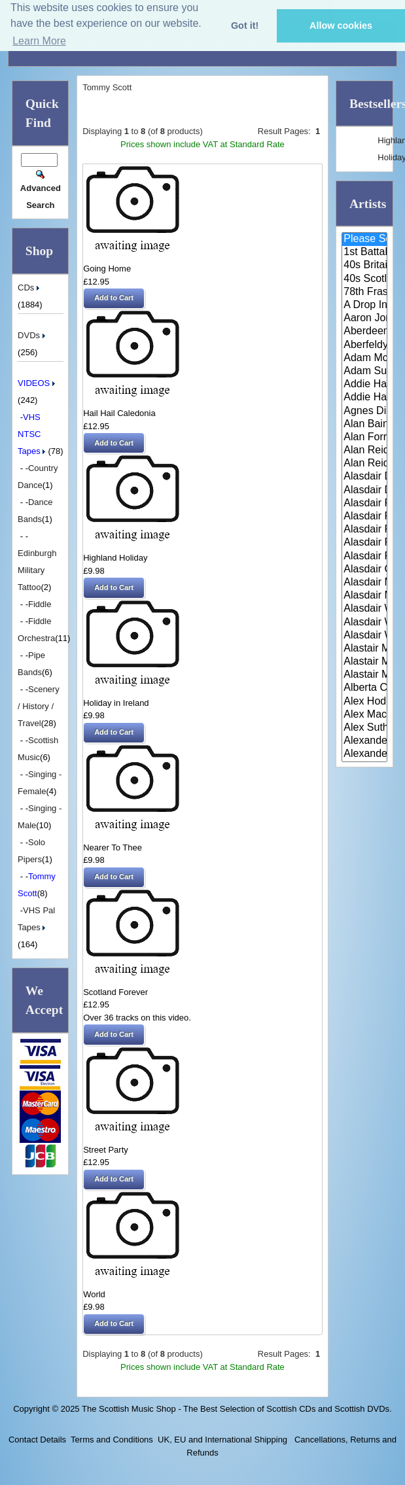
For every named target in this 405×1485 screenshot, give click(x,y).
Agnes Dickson (364, 411)
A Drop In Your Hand (364, 305)
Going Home (107, 268)
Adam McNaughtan (364, 358)
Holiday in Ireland (116, 703)
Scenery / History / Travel (39, 706)
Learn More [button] (39, 40)
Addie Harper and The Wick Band (364, 384)
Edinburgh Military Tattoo (37, 570)
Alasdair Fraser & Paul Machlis (364, 556)
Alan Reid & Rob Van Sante (364, 450)
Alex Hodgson (364, 701)
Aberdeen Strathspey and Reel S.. (364, 331)
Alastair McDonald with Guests (364, 675)
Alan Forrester (364, 437)
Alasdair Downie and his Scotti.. (364, 476)
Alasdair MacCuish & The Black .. (364, 582)
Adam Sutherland (364, 371)
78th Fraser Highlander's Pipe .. (364, 292)
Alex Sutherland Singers (364, 728)
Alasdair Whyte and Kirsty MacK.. (364, 635)
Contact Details (37, 1439)
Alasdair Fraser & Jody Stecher (364, 516)
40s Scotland (364, 279)
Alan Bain (364, 424)
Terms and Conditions (112, 1439)
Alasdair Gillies (364, 569)
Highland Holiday (115, 558)
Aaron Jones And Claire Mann (364, 318)
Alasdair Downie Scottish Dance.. (364, 490)
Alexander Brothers (364, 741)
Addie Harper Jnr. (364, 397)
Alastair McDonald (364, 648)
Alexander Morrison (364, 754)
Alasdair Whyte (364, 622)
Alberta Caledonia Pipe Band (364, 688)
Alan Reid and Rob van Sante (364, 463)
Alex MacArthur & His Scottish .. (364, 715)
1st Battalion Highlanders (364, 252)
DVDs (33, 335)
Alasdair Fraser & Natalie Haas (364, 543)
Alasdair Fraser (364, 503)
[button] (114, 298)
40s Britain (364, 265)
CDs (30, 287)
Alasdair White (364, 609)
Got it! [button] (244, 25)
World (94, 1294)
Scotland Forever (115, 992)
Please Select (364, 239)
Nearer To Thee (112, 847)
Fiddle (39, 604)
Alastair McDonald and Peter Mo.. (364, 662)
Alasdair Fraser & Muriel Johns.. (364, 529)
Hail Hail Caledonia (119, 413)
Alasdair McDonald (364, 596)
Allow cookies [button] (340, 25)
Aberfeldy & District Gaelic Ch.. (364, 345)
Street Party (105, 1150)
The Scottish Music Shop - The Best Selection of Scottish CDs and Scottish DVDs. (237, 1409)
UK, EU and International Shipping (222, 1439)
